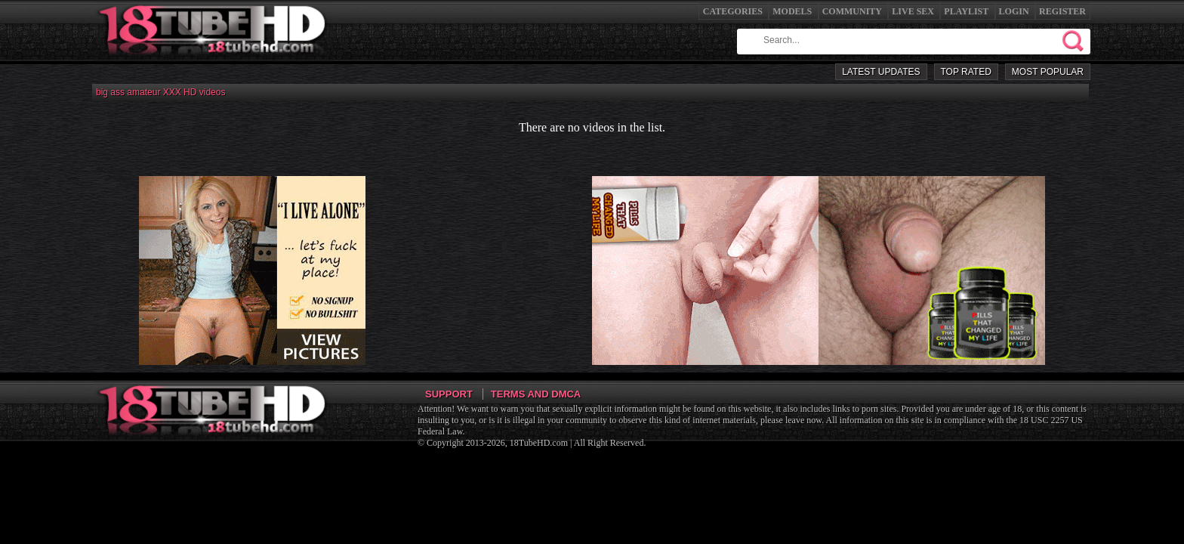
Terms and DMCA (536, 394)
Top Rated (966, 71)
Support (449, 394)
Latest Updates (881, 71)
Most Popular (1048, 71)
